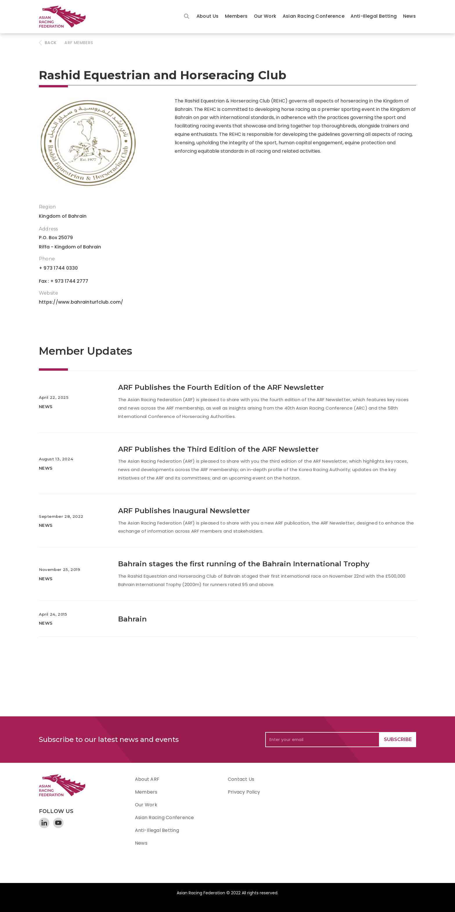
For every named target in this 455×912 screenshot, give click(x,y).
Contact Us (241, 779)
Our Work (265, 16)
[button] (207, 16)
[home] (65, 17)
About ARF (147, 779)
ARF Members (78, 43)
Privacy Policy (244, 792)
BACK (50, 43)
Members (236, 16)
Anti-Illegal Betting (374, 16)
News (409, 16)
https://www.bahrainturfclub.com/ (81, 302)
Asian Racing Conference (313, 16)
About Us (207, 16)
